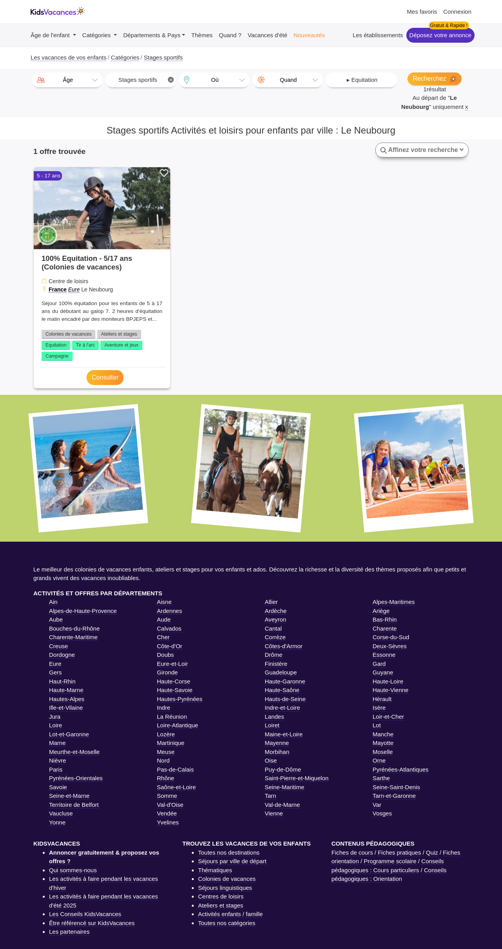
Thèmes (202, 35)
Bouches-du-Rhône (74, 628)
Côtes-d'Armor (283, 646)
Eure (74, 289)
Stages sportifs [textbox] (146, 79)
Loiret (272, 725)
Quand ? (230, 35)
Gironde (167, 672)
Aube (56, 619)
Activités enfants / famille (230, 914)
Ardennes (169, 610)
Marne (57, 742)
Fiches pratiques (399, 852)
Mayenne (277, 742)
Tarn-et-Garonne (394, 795)
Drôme (273, 654)
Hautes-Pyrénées (179, 699)
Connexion (457, 11)
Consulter (105, 377)
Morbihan (277, 751)
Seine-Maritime (284, 787)
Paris (55, 769)
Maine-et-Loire (284, 734)
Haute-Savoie (175, 690)
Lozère (166, 734)
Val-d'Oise (170, 804)
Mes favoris (422, 11)
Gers (55, 672)
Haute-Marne (66, 690)
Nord (163, 760)
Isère (379, 707)
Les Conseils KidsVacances (85, 914)
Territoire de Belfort (74, 804)
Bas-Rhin (385, 619)
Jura (54, 716)
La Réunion (172, 716)
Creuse (58, 646)
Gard (379, 663)
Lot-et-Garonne (69, 734)
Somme (167, 795)
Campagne (57, 356)
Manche (383, 734)
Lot (377, 725)
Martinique (170, 742)
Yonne (57, 822)
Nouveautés (309, 35)
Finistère (276, 663)
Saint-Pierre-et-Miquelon (297, 778)
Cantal (273, 628)
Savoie (58, 787)
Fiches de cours (352, 852)
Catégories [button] (97, 35)
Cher (163, 637)
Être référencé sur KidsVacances (92, 923)
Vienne (274, 813)
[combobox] (67, 79)
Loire (55, 725)
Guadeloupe (281, 672)
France (58, 289)
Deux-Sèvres (390, 646)
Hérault (382, 699)
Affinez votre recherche (422, 150)
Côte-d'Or (169, 646)
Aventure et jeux (121, 345)
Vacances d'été (267, 35)
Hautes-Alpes (66, 699)
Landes (274, 716)
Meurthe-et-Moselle (74, 751)
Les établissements (378, 35)
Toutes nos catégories (226, 923)
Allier (271, 601)
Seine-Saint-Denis (396, 787)
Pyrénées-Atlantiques (401, 769)
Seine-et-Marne (69, 795)
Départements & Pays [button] (151, 35)
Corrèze (275, 637)
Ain (53, 601)
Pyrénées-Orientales (76, 778)
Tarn (270, 795)
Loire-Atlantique (177, 725)
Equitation (55, 345)
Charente (385, 628)
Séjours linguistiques (225, 887)
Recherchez (435, 78)
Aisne (164, 601)
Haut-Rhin (62, 681)
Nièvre (57, 760)
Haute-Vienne (390, 690)
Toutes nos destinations (229, 852)
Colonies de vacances (68, 334)
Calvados (169, 628)
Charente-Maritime (73, 637)
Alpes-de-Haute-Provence (83, 610)
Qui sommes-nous (73, 870)
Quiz (432, 852)
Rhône (165, 778)
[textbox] (67, 80)
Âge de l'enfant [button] (51, 35)
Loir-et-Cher (388, 716)
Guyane (383, 672)
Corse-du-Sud (391, 637)
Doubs (165, 654)
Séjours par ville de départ (232, 861)
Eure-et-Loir (172, 663)
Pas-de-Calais (175, 769)
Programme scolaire (390, 861)
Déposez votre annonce (440, 35)
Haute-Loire (388, 681)
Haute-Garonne (285, 681)
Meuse (166, 751)
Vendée (167, 813)
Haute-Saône (282, 690)
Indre (163, 707)
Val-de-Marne (282, 804)
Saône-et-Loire (176, 787)
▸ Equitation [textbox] (362, 79)
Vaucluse (61, 813)
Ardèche (276, 610)
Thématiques (215, 870)
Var (377, 804)
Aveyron (275, 619)
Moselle (383, 751)
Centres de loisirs (221, 896)
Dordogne (62, 654)
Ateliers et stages (119, 334)
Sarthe (381, 778)
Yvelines (168, 822)
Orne (379, 760)
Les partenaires (69, 931)
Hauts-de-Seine (285, 699)
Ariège (381, 610)
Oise (271, 760)
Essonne (384, 654)
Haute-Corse (173, 681)
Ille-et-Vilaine (66, 707)
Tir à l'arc (85, 345)
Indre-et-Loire (282, 707)
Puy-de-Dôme (283, 769)
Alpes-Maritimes (394, 601)
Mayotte (383, 742)
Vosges (382, 813)
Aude (164, 619)
